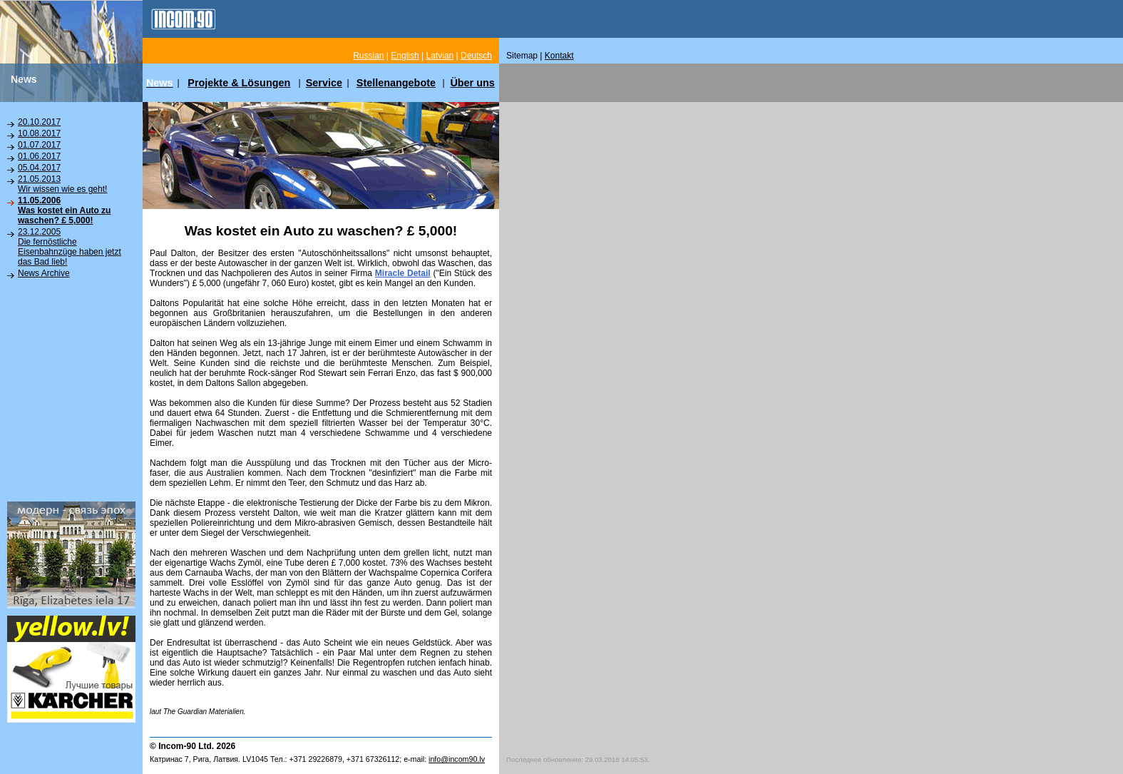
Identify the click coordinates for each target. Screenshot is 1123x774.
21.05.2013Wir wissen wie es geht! (62, 184)
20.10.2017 (39, 122)
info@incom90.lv (457, 759)
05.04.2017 (39, 168)
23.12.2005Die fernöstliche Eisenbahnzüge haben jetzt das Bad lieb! (69, 247)
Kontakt (559, 56)
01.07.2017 (39, 145)
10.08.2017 (39, 133)
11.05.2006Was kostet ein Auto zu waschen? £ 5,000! (64, 210)
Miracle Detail (403, 273)
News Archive (44, 273)
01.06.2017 (39, 156)
